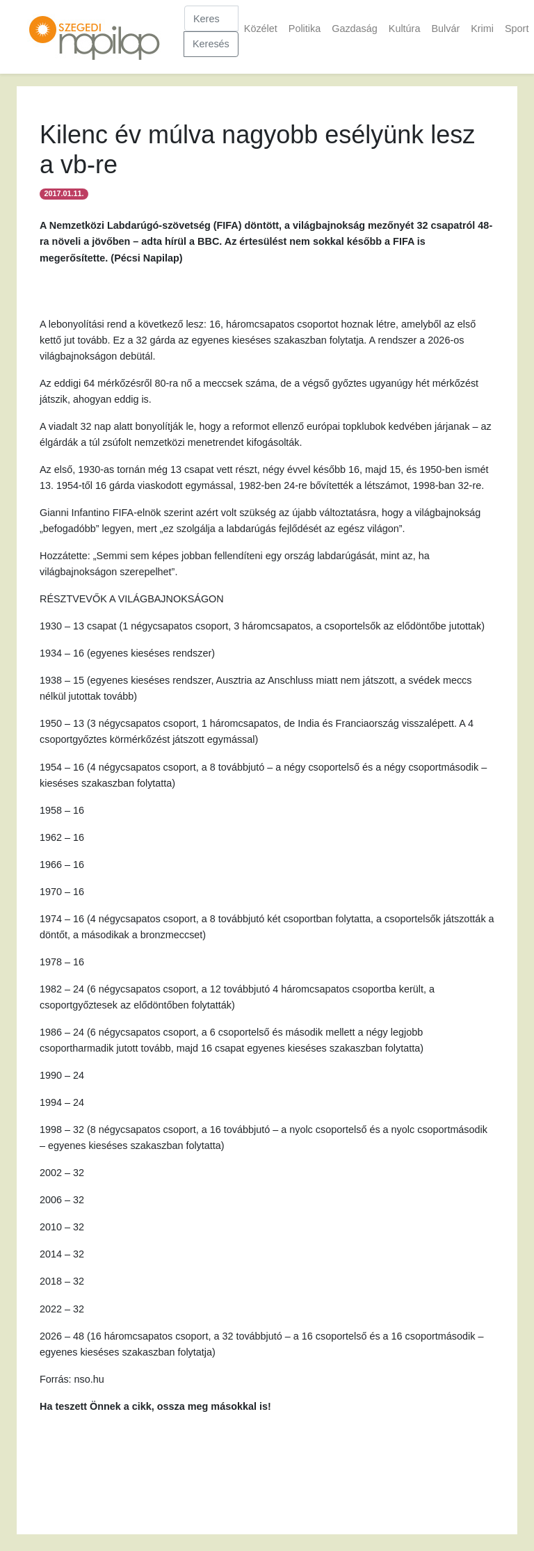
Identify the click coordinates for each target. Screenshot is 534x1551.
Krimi (482, 28)
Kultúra (405, 28)
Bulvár (445, 28)
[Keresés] (211, 18)
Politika (305, 28)
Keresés (211, 43)
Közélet (260, 28)
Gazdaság (355, 28)
